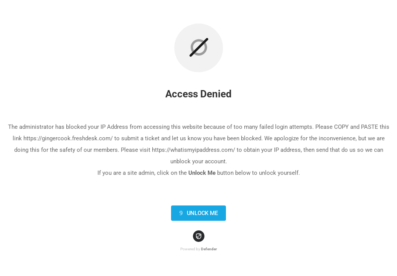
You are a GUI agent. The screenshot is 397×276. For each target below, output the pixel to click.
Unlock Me (197, 213)
